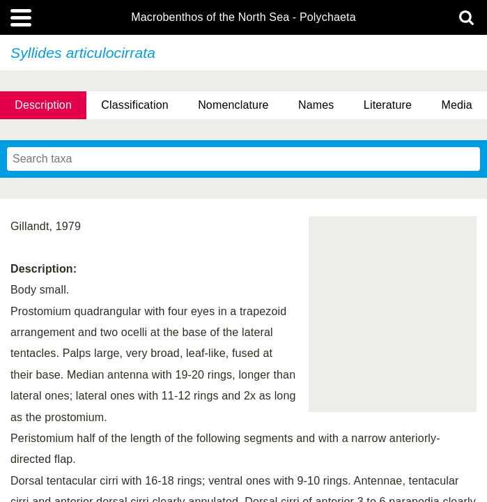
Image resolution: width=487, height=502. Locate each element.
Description (43, 105)
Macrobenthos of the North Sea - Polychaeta (243, 17)
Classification (135, 105)
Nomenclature (233, 105)
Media (456, 105)
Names (316, 105)
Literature (388, 105)
